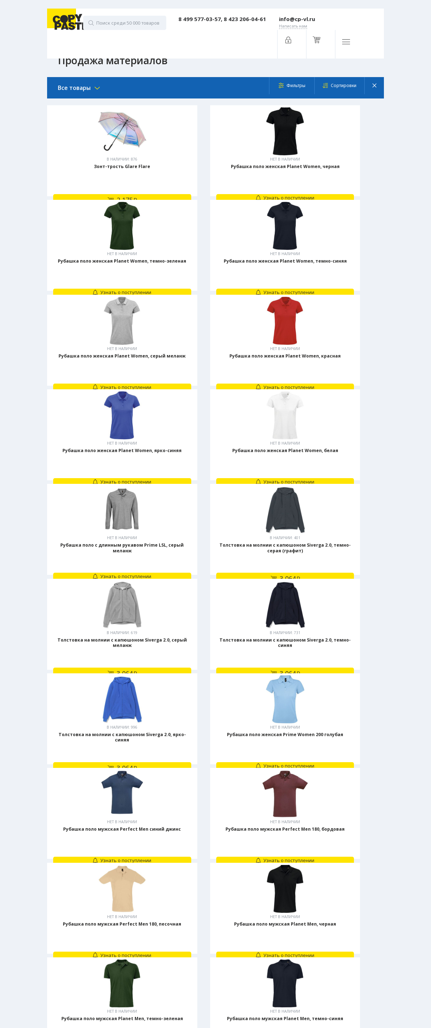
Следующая (265, 821)
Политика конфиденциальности (110, 973)
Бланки (193, 919)
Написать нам (115, 912)
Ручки (192, 994)
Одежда (194, 983)
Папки (192, 961)
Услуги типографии (211, 894)
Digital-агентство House (111, 984)
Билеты (193, 908)
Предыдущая (167, 821)
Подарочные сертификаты (213, 972)
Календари (197, 940)
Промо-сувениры (204, 1004)
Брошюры (197, 929)
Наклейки (196, 951)
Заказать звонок (117, 893)
